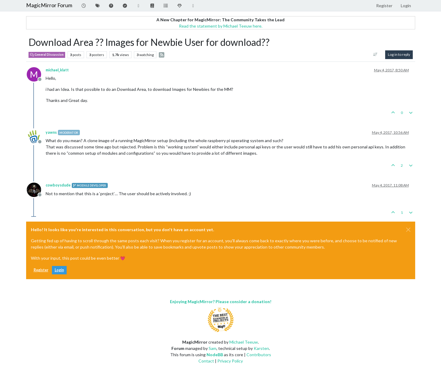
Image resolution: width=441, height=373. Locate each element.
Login (59, 270)
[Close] (408, 230)
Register (41, 270)
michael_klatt (57, 70)
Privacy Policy (230, 360)
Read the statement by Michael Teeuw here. (220, 25)
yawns (51, 132)
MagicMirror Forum (49, 5)
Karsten (261, 348)
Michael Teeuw (243, 342)
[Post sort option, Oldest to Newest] (375, 54)
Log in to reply (399, 54)
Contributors (258, 354)
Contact (206, 360)
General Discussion (47, 54)
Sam (212, 348)
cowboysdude (58, 185)
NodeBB (215, 354)
